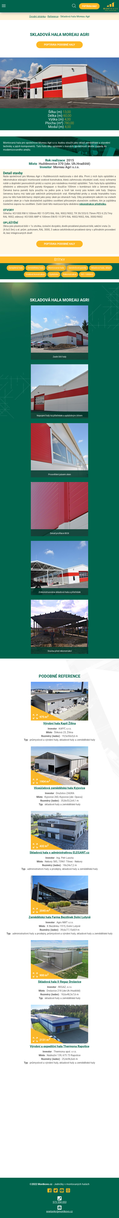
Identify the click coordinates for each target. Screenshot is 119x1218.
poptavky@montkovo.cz (59, 1211)
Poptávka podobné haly (59, 44)
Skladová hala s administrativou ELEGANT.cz (59, 852)
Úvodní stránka (37, 16)
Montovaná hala (56, 268)
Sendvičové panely (77, 268)
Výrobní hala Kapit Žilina (59, 723)
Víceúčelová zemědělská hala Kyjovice (59, 788)
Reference (53, 16)
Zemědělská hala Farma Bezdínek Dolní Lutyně (59, 917)
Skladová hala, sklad (100, 268)
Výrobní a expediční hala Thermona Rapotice (59, 1046)
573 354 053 (59, 1200)
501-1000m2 (87, 274)
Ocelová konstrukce (35, 274)
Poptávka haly (89, 6)
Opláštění (53, 274)
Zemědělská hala (35, 268)
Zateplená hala (16, 268)
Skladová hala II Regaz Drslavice (59, 982)
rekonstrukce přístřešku (92, 204)
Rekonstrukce (69, 274)
